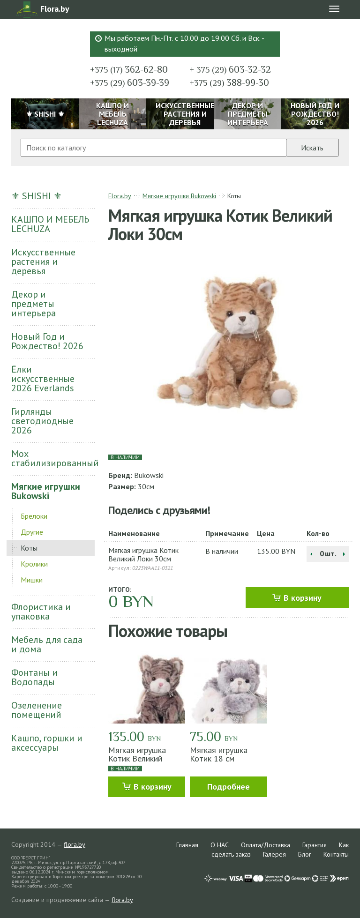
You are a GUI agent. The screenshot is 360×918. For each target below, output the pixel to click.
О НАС (219, 845)
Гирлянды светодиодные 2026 (42, 420)
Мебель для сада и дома (46, 644)
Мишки (32, 579)
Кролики (34, 563)
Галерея (274, 854)
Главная (187, 845)
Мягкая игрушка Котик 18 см (219, 754)
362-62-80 (129, 69)
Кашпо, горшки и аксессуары (46, 743)
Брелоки (34, 516)
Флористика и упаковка (41, 611)
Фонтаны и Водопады (34, 677)
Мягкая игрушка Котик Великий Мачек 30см (137, 758)
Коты (29, 547)
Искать (312, 147)
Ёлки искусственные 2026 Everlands (43, 378)
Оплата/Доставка (265, 845)
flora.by (74, 844)
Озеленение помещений (36, 710)
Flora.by (119, 196)
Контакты (336, 854)
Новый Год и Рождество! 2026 (47, 341)
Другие (32, 532)
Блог (304, 854)
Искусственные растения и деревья (43, 261)
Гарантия (314, 845)
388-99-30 (229, 82)
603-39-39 (129, 82)
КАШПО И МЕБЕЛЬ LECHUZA (50, 224)
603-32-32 (230, 69)
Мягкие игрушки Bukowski (45, 491)
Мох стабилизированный (53, 458)
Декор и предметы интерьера (33, 303)
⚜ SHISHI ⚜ (36, 196)
